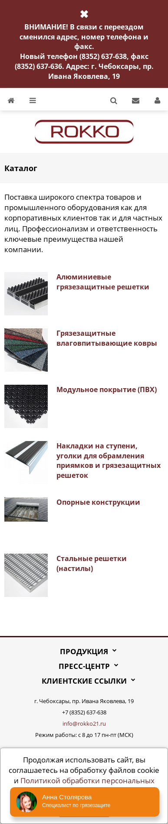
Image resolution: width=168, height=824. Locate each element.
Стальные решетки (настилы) (91, 563)
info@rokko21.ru (84, 723)
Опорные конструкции (98, 502)
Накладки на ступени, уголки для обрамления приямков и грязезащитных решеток (108, 460)
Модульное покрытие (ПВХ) (106, 389)
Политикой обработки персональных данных (87, 785)
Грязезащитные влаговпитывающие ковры (106, 338)
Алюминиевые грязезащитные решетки (102, 282)
